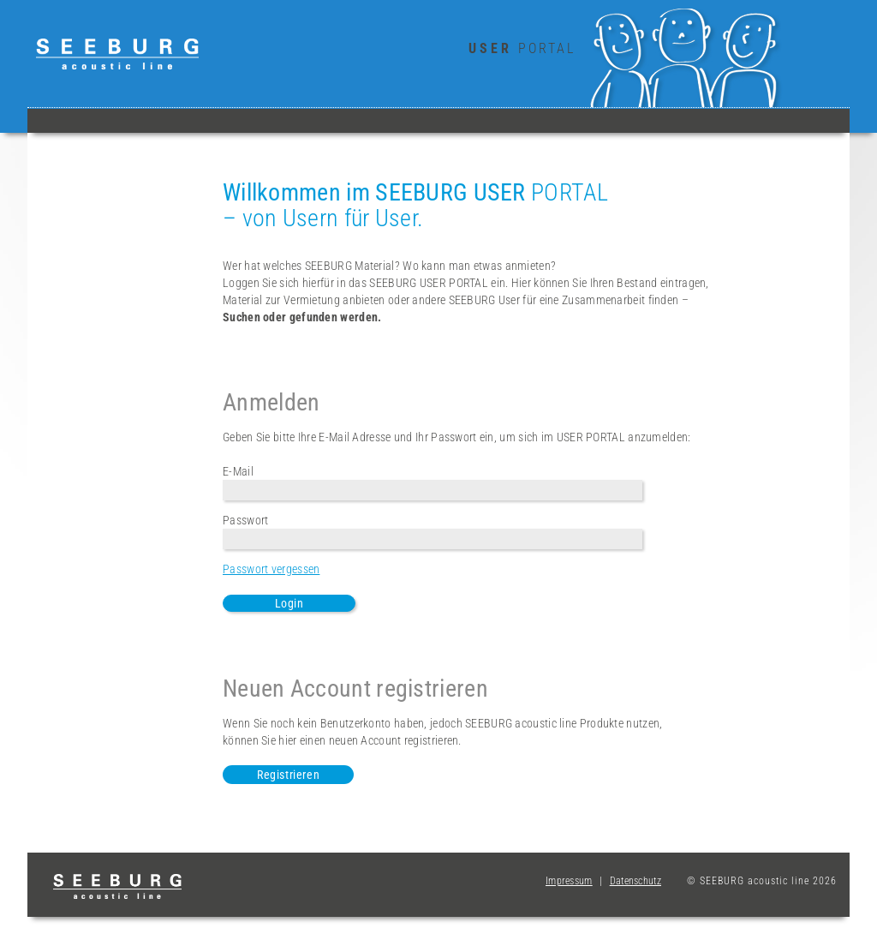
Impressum (569, 881)
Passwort (245, 520)
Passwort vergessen (271, 569)
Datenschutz (635, 881)
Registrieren (288, 774)
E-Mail (238, 471)
